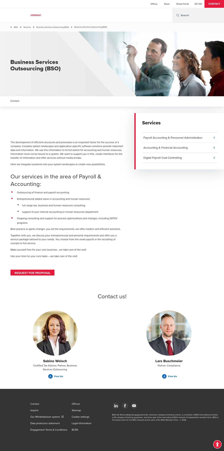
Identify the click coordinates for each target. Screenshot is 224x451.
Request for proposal (32, 273)
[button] (214, 4)
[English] (200, 4)
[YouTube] (134, 406)
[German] (196, 4)
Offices (154, 4)
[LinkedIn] (116, 406)
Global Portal (182, 4)
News (167, 4)
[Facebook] (125, 406)
